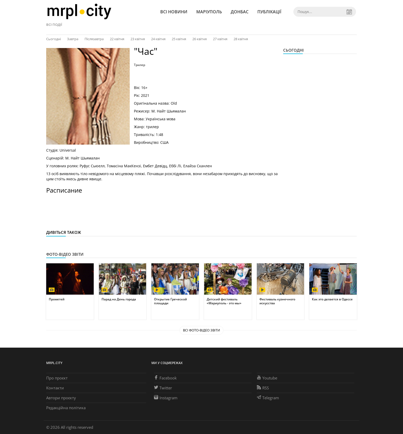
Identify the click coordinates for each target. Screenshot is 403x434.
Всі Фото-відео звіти (201, 330)
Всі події (54, 24)
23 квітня (138, 39)
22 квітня (117, 39)
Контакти (55, 387)
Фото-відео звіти (65, 254)
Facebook (165, 378)
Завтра (72, 39)
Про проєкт (57, 378)
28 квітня (241, 39)
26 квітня (199, 39)
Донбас (239, 12)
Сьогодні (53, 39)
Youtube (267, 378)
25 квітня (179, 39)
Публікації (269, 12)
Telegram (268, 397)
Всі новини (173, 12)
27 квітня (220, 39)
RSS (263, 387)
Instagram (165, 397)
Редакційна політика (66, 407)
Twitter (163, 387)
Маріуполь (209, 12)
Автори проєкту (61, 397)
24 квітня (158, 39)
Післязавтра (94, 39)
